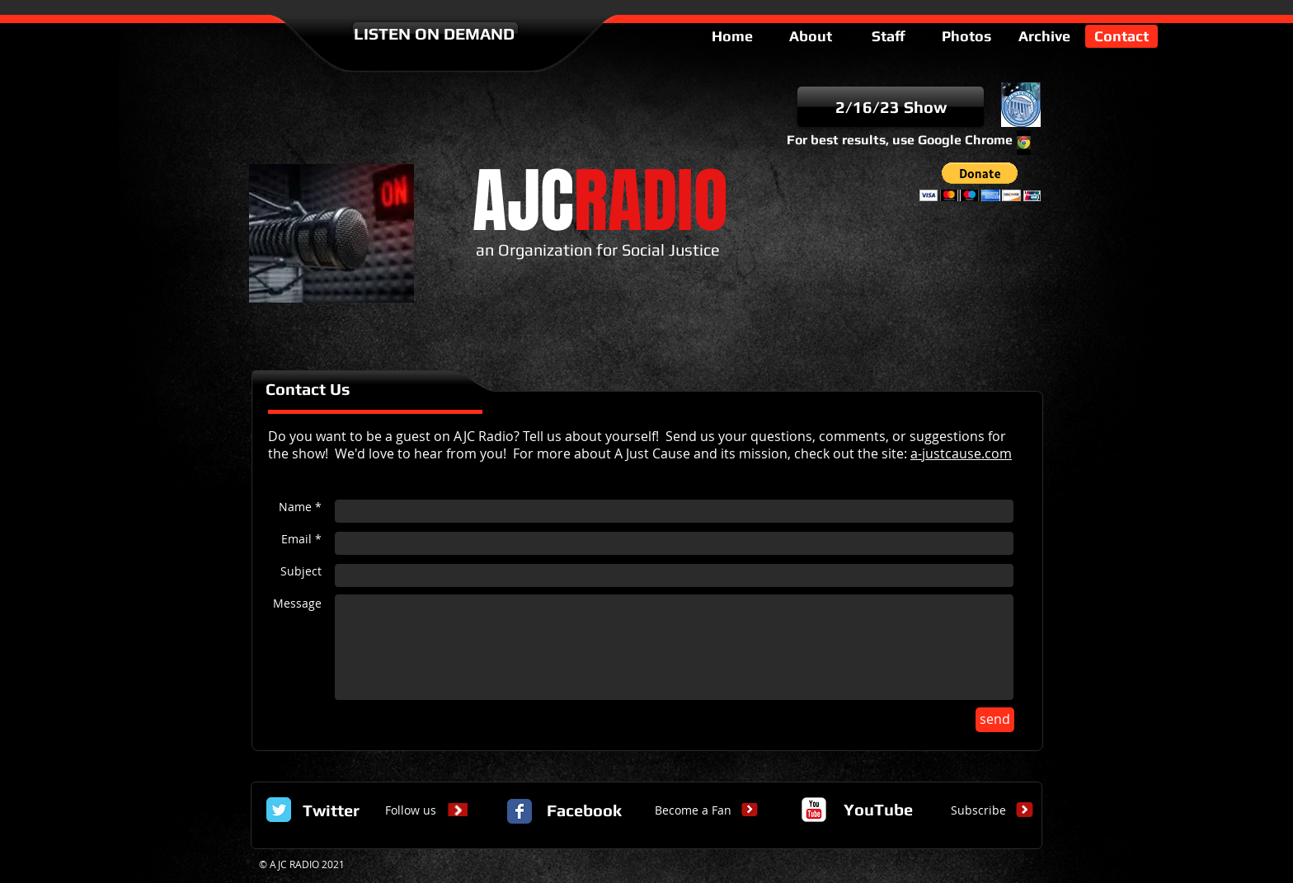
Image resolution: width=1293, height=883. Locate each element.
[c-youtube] (814, 809)
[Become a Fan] (693, 810)
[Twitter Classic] (278, 809)
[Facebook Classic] (519, 811)
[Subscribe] (978, 810)
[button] (980, 181)
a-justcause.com (961, 453)
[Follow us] (410, 810)
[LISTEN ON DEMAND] (435, 33)
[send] (995, 719)
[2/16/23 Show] (890, 107)
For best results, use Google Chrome (900, 140)
